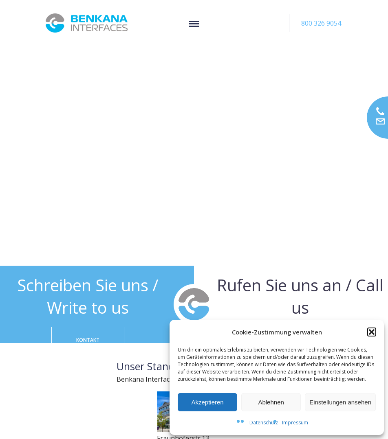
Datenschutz (263, 422)
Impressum (295, 422)
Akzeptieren (207, 402)
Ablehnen (271, 402)
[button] (372, 332)
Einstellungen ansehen (340, 402)
